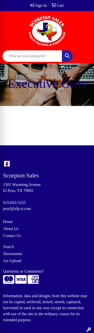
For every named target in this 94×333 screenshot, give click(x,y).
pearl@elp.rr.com (17, 208)
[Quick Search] (32, 56)
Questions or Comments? (23, 271)
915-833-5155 (14, 202)
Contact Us (12, 236)
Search (8, 247)
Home (8, 221)
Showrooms (12, 254)
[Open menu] (84, 56)
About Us (11, 229)
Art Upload (12, 261)
